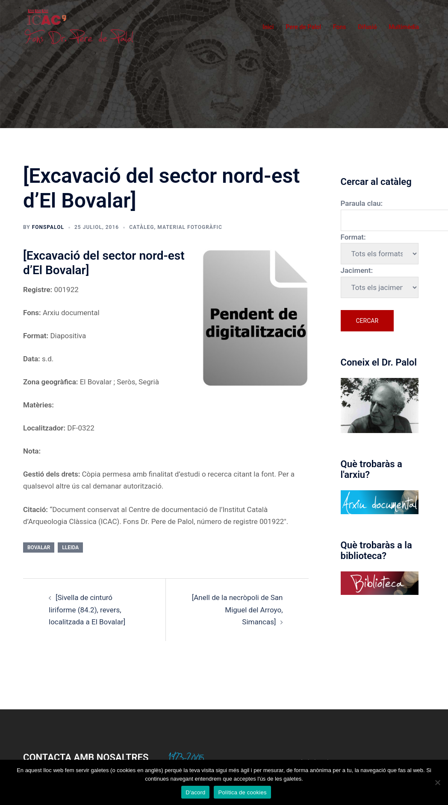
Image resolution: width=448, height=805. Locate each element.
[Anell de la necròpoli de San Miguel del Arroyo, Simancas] (237, 609)
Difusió (367, 26)
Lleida (70, 547)
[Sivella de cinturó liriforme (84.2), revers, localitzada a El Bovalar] (87, 609)
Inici (268, 26)
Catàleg (141, 227)
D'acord (195, 792)
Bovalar (38, 547)
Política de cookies (242, 792)
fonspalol (48, 227)
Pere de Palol (303, 26)
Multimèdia (404, 26)
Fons (339, 26)
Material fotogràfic (189, 227)
